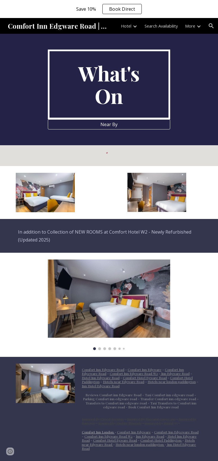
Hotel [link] (126, 26)
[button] (211, 26)
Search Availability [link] (161, 26)
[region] (109, 9)
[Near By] (109, 124)
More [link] (190, 26)
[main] (109, 84)
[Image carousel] (109, 304)
